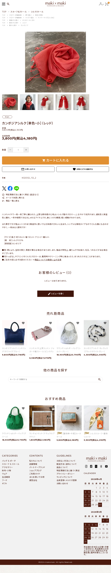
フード (4, 480)
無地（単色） (39, 15)
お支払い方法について (66, 461)
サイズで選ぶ (29, 18)
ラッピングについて (65, 477)
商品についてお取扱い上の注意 (48, 260)
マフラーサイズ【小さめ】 (46, 18)
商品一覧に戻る (10, 201)
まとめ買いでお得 (36, 477)
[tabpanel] (55, 62)
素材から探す (13, 23)
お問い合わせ (28, 169)
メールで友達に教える (13, 197)
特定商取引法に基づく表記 (68, 470)
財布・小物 (6, 470)
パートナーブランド (37, 467)
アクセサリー (7, 467)
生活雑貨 (6, 477)
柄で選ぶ (28, 15)
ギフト (4, 483)
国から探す (13, 25)
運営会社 (33, 480)
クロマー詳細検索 (15, 15)
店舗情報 (33, 464)
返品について (62, 467)
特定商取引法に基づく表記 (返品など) (20, 194)
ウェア (4, 474)
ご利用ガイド (34, 474)
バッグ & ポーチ (9, 461)
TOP (3, 15)
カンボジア (24, 25)
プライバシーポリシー (66, 474)
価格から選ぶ (13, 20)
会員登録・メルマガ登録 (67, 480)
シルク (24, 23)
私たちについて (35, 461)
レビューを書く (56, 293)
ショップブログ (35, 470)
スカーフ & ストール (10, 464)
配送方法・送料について (67, 464)
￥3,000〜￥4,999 (28, 20)
